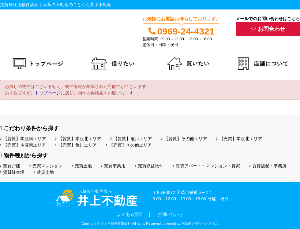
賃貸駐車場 (12, 172)
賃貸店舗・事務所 (268, 165)
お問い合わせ (170, 214)
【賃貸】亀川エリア (131, 138)
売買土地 (82, 165)
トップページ (48, 92)
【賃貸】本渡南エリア (23, 138)
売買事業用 (113, 165)
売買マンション (45, 165)
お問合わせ (268, 29)
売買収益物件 (149, 165)
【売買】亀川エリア (76, 145)
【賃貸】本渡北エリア (78, 138)
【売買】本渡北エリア (239, 138)
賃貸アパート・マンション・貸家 (206, 165)
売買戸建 (10, 165)
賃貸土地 (44, 172)
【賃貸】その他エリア (184, 138)
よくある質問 (130, 214)
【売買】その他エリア (129, 145)
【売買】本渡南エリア (23, 145)
